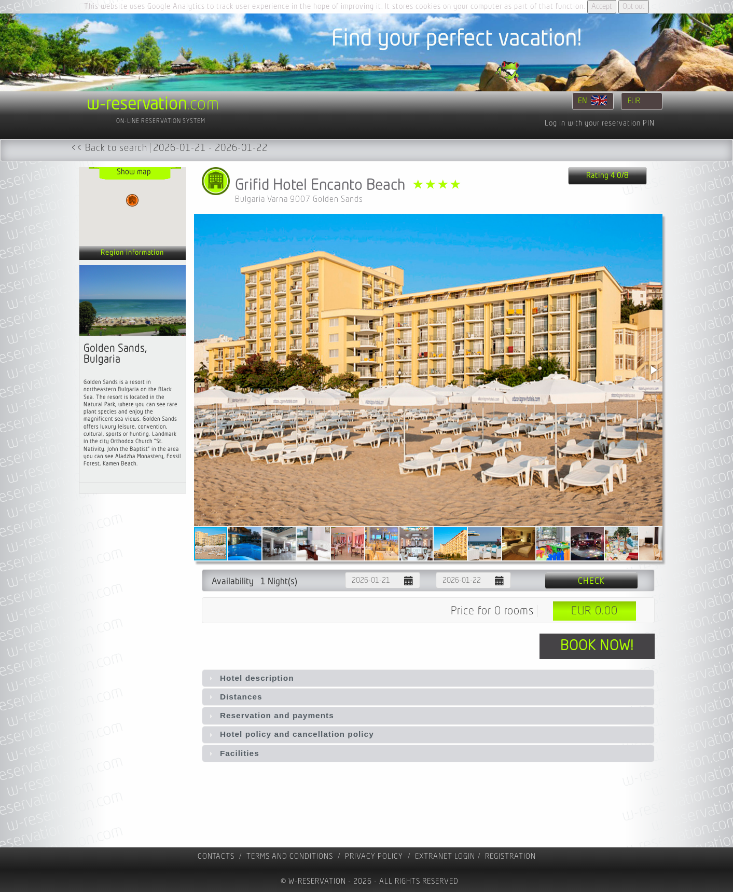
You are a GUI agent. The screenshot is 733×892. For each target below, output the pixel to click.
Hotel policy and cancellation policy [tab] (290, 734)
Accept (601, 6)
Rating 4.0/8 (607, 176)
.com (153, 104)
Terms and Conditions (289, 856)
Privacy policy (374, 856)
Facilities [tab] (232, 753)
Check (591, 581)
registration (510, 856)
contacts (216, 856)
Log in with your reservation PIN (600, 123)
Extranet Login (445, 856)
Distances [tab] (234, 696)
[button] (653, 370)
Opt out (634, 6)
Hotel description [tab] (250, 678)
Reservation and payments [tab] (270, 715)
